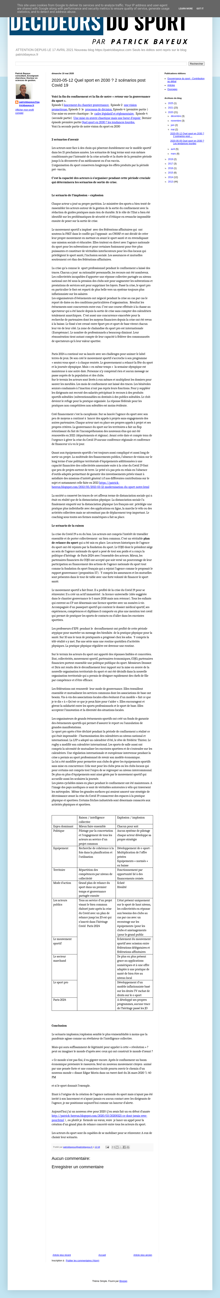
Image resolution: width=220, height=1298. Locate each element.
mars (174, 153)
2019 (171, 159)
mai (173, 129)
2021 (171, 107)
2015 (171, 172)
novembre (176, 120)
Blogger (123, 1281)
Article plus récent (62, 1255)
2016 (171, 168)
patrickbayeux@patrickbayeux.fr (29, 104)
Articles (171, 85)
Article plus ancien (143, 1255)
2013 (171, 181)
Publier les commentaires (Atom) (82, 1260)
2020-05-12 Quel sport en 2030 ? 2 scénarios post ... (187, 135)
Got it (200, 8)
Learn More (186, 8)
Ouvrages (172, 89)
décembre (176, 116)
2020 (171, 112)
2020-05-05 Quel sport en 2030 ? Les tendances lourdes (187, 142)
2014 (171, 177)
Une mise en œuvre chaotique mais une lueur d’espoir (107, 118)
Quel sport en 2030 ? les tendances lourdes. (108, 122)
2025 (171, 103)
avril (173, 149)
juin (173, 125)
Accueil (102, 1255)
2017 (171, 163)
